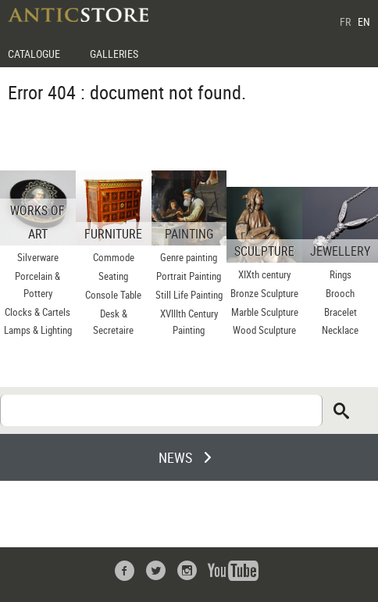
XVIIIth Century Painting (189, 322)
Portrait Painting (188, 276)
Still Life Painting (189, 295)
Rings (340, 274)
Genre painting (188, 257)
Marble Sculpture (264, 312)
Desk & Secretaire (113, 322)
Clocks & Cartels (37, 312)
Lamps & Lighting (38, 330)
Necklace (340, 330)
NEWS (175, 457)
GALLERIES (114, 53)
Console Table (113, 295)
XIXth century (264, 274)
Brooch (340, 293)
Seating (113, 276)
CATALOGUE (34, 53)
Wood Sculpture (264, 330)
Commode (113, 257)
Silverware (38, 257)
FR (345, 21)
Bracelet (340, 312)
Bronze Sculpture (264, 293)
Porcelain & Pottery (37, 284)
